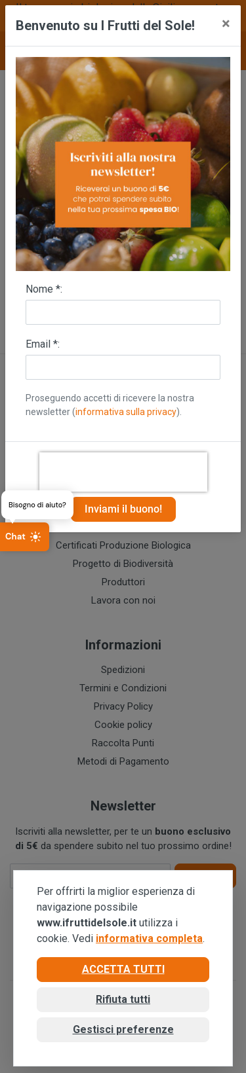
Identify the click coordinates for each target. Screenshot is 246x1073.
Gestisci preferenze (123, 1029)
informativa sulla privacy (125, 412)
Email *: (43, 344)
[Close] (226, 23)
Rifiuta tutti (123, 999)
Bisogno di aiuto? (37, 504)
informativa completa (149, 938)
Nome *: (44, 289)
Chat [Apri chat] (23, 537)
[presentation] (123, 472)
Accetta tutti (123, 969)
